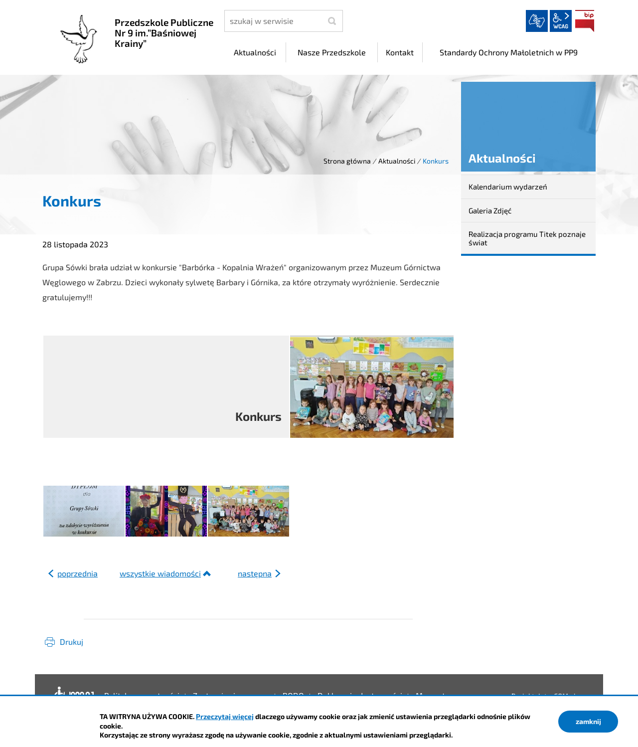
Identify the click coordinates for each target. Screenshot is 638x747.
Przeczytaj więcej (225, 716)
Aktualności (396, 161)
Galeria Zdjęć (490, 210)
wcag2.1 (561, 21)
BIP (585, 21)
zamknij (588, 721)
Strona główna (347, 161)
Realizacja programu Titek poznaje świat (527, 238)
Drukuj (71, 641)
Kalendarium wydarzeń (508, 186)
